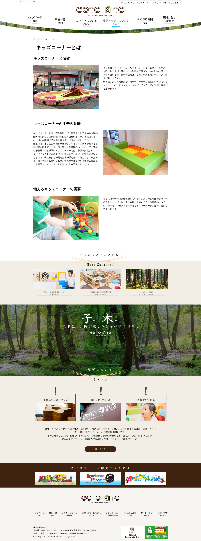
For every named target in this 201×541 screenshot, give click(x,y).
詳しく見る (100, 449)
